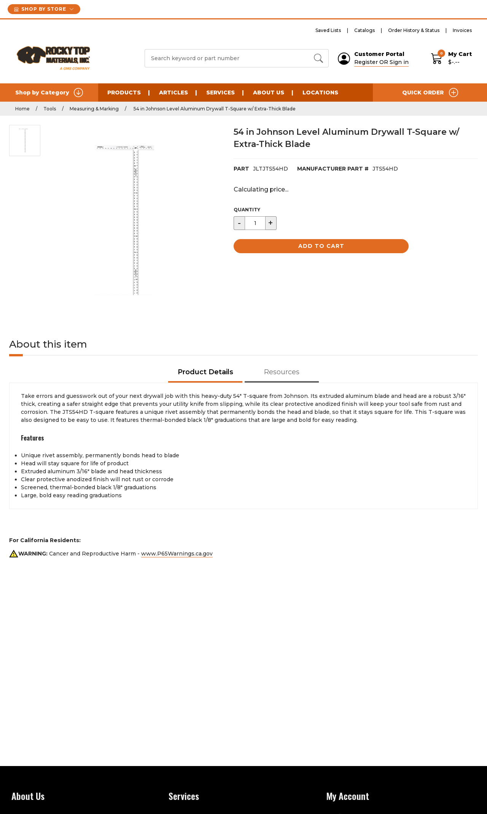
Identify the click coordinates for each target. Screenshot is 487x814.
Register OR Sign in (381, 62)
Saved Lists (328, 30)
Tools (49, 109)
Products (124, 92)
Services (220, 92)
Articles (173, 92)
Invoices (462, 30)
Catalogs (364, 30)
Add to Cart (321, 246)
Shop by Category (49, 92)
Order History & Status (413, 30)
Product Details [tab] (205, 372)
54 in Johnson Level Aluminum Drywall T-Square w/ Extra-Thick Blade (214, 109)
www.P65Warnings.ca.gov (177, 553)
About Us (268, 92)
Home (22, 109)
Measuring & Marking (94, 109)
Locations (320, 92)
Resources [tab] (281, 372)
